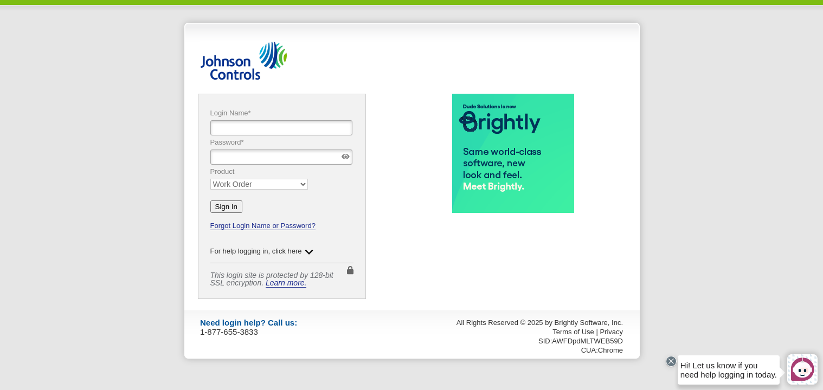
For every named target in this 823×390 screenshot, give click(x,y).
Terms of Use (573, 332)
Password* (227, 142)
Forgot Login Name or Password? (263, 226)
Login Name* (230, 113)
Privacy (611, 332)
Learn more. (286, 282)
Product (222, 171)
